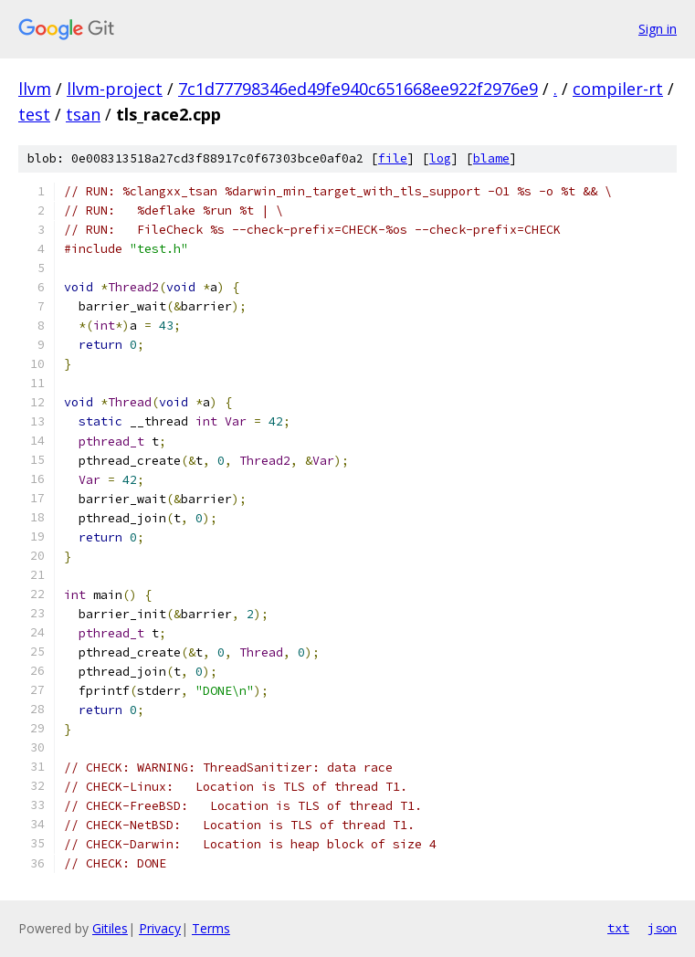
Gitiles (110, 928)
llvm (34, 89)
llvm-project (115, 89)
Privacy (160, 928)
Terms (211, 928)
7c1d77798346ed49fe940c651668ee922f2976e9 (358, 89)
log (440, 158)
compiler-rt (618, 89)
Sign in (657, 28)
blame (491, 158)
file (392, 158)
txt (618, 928)
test (34, 114)
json (662, 928)
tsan (83, 114)
